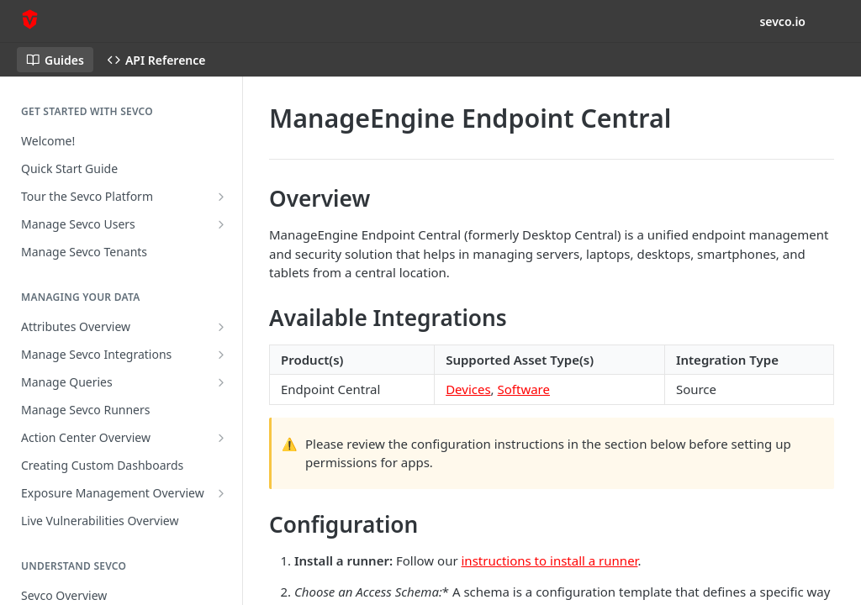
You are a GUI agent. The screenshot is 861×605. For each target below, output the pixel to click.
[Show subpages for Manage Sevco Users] (221, 224)
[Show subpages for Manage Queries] (221, 382)
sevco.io (782, 21)
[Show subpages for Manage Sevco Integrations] (221, 354)
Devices (468, 389)
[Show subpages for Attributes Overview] (221, 327)
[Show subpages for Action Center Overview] (221, 438)
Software (524, 389)
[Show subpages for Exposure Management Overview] (221, 493)
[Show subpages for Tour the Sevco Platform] (221, 196)
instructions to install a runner (550, 560)
